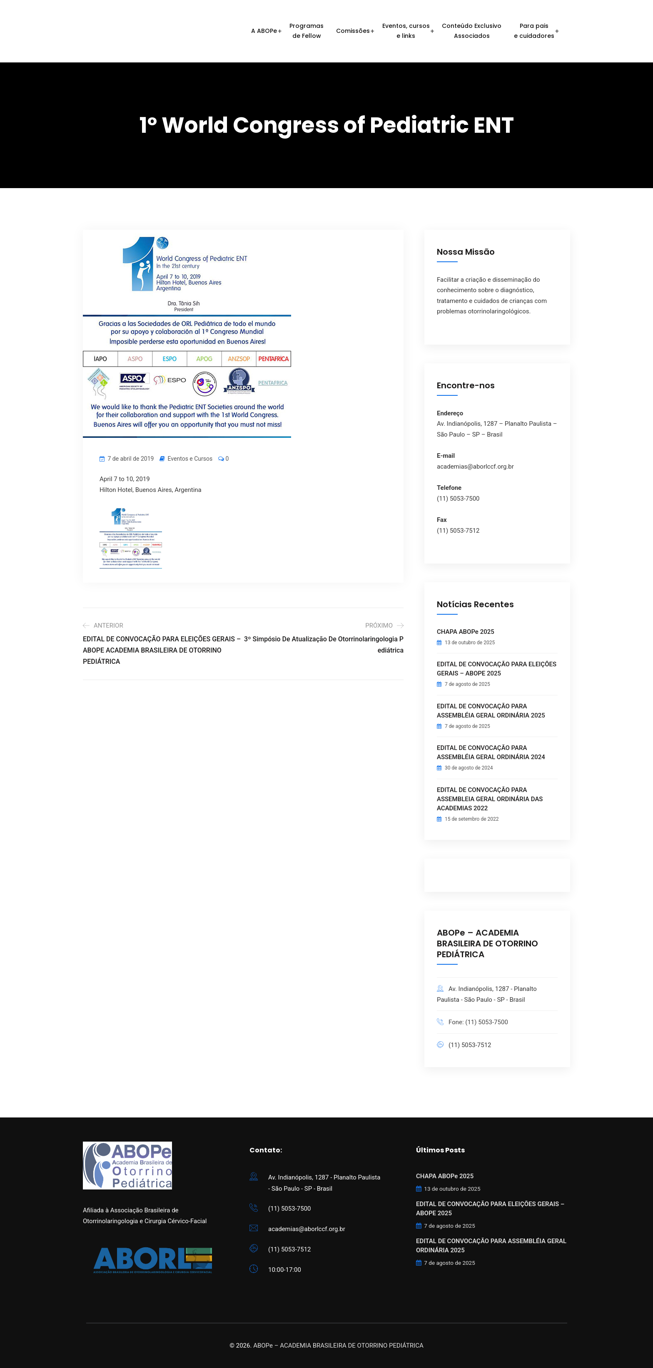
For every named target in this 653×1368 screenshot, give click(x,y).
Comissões (353, 31)
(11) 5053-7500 (289, 1208)
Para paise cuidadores (534, 31)
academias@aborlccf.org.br (306, 1229)
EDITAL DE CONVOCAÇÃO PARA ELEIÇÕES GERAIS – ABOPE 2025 (496, 668)
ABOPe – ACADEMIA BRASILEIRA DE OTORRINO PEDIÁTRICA (338, 1345)
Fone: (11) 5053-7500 (478, 1022)
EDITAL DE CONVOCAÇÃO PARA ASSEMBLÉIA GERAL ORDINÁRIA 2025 (491, 711)
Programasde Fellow (306, 31)
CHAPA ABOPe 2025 (465, 632)
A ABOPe (264, 31)
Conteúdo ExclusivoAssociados (471, 31)
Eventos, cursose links (406, 31)
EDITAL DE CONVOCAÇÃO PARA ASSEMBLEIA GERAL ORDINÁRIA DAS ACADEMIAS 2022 (490, 799)
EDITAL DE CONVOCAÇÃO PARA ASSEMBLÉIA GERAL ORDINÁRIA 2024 (491, 752)
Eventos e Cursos (190, 458)
